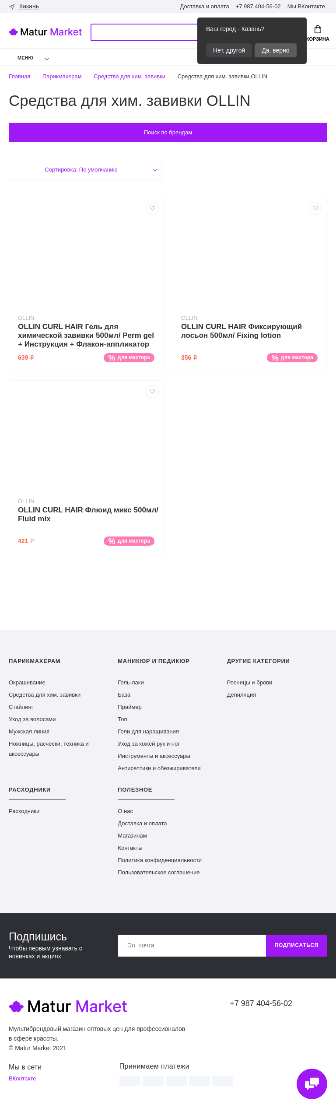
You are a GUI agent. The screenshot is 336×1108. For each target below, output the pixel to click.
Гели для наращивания (148, 731)
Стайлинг (21, 707)
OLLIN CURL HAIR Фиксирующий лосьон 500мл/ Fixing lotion (241, 331)
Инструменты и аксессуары (154, 756)
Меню (20, 57)
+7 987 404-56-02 (258, 6)
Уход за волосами (32, 719)
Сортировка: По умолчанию (81, 169)
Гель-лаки (131, 682)
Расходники (24, 811)
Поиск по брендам (168, 132)
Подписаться (296, 946)
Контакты (130, 848)
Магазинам (132, 835)
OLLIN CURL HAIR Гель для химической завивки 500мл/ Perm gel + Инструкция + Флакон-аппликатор (86, 335)
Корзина (317, 33)
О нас (125, 811)
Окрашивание (27, 682)
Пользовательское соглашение (159, 872)
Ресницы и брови (250, 682)
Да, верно (275, 50)
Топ (122, 719)
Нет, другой (229, 50)
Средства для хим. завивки (44, 694)
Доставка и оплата (204, 6)
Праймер (129, 707)
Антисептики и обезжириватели (159, 768)
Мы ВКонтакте (306, 6)
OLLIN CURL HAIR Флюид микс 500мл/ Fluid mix (88, 514)
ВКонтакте (22, 1079)
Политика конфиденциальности (160, 860)
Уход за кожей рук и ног (149, 743)
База (124, 694)
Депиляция (241, 694)
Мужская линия (29, 731)
